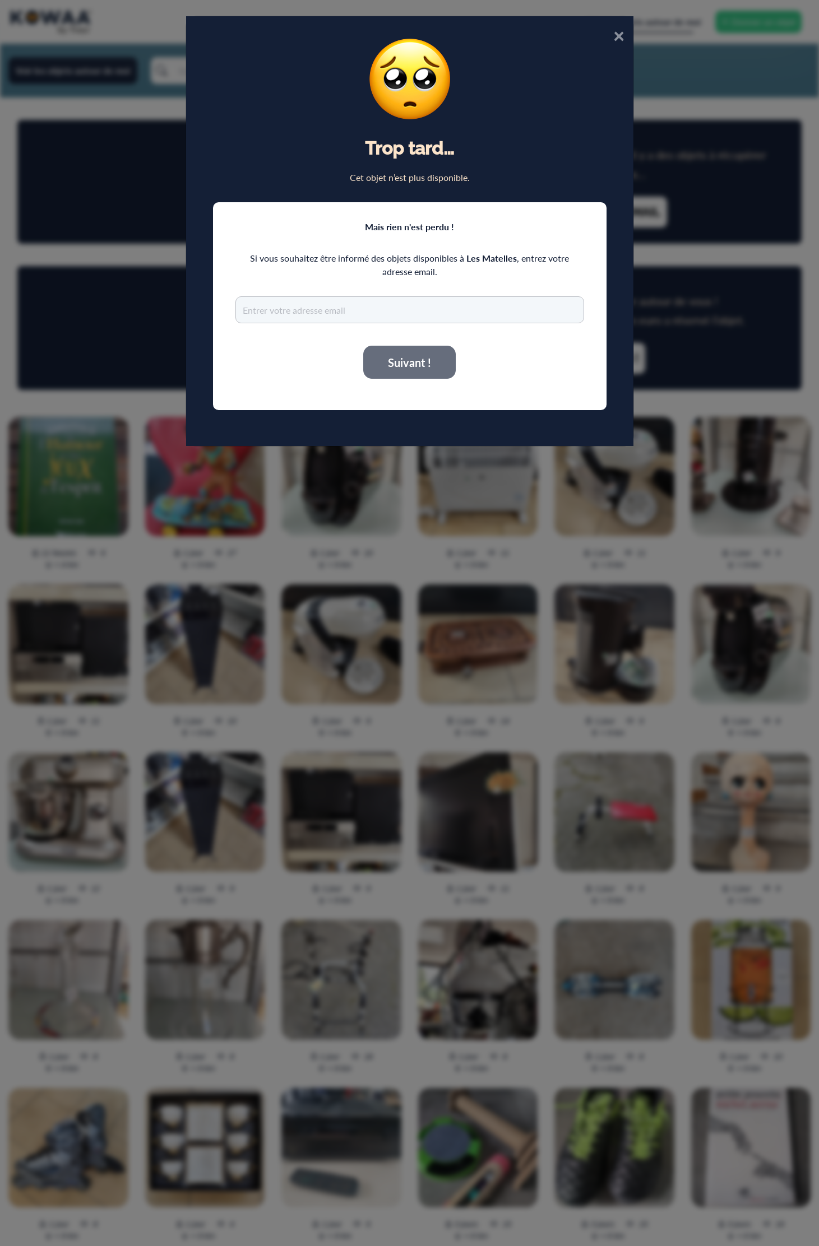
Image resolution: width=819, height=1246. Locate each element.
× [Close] (618, 35)
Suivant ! (409, 362)
